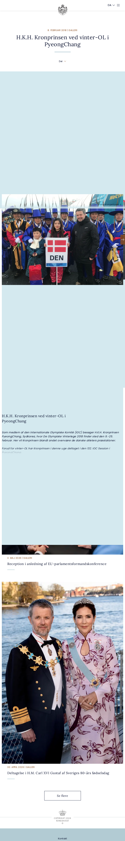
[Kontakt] (62, 838)
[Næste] (122, 240)
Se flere (65, 795)
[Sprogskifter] (109, 5)
